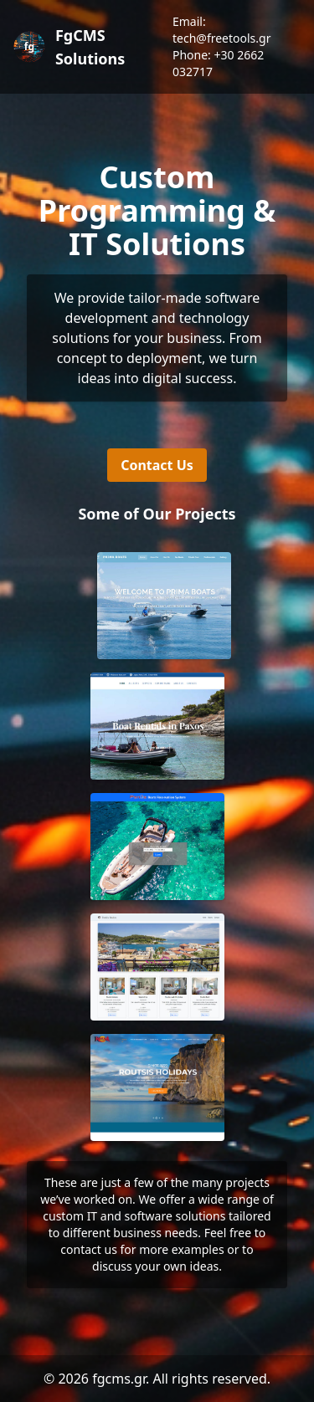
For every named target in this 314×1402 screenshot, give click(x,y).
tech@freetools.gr (221, 38)
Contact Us (157, 465)
